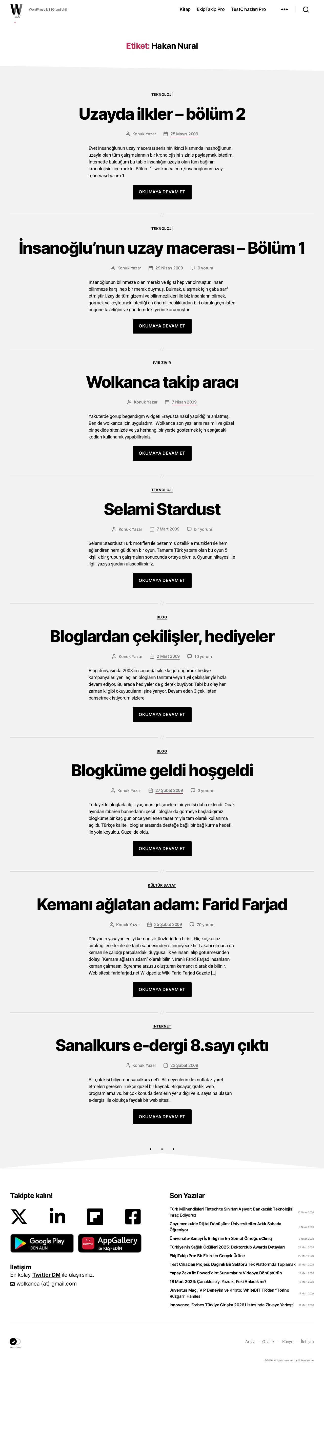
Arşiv (250, 1417)
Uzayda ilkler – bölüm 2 (162, 190)
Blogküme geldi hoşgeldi (162, 846)
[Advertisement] (162, 59)
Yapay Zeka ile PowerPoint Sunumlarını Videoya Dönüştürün (226, 1348)
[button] (42, 1319)
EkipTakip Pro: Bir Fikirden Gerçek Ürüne (207, 1331)
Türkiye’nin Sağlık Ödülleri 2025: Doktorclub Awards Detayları (227, 1323)
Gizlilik (268, 1417)
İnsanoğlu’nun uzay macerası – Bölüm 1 (162, 324)
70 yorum (205, 1000)
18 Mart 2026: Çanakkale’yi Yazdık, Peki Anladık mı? (218, 1357)
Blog (162, 693)
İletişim (307, 1417)
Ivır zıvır (162, 438)
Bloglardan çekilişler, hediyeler (162, 712)
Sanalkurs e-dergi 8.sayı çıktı (161, 1121)
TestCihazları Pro (248, 9)
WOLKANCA (16, 9)
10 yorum (203, 732)
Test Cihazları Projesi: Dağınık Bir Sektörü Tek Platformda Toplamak (233, 1340)
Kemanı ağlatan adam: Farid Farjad (162, 980)
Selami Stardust (162, 585)
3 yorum (205, 866)
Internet (162, 1102)
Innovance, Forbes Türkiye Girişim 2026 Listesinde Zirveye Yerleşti (232, 1380)
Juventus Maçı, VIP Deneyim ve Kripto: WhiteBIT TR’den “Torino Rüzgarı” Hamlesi (229, 1369)
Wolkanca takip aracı (162, 458)
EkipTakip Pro (211, 9)
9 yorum (205, 343)
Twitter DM (46, 1351)
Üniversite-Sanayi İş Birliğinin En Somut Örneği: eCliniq (221, 1314)
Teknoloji (162, 170)
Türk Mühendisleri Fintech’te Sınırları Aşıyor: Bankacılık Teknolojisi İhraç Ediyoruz (231, 1288)
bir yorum (203, 605)
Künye (287, 1417)
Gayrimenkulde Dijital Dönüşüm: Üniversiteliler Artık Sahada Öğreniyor (225, 1302)
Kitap (185, 9)
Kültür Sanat (162, 961)
